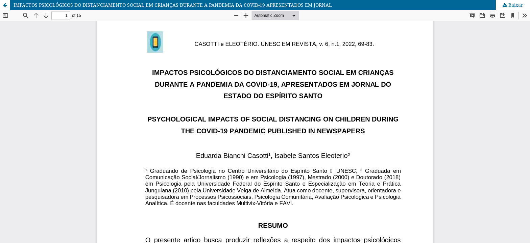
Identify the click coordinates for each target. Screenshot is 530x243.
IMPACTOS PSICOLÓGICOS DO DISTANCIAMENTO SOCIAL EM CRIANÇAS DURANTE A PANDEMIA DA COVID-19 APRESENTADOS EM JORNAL (173, 5)
